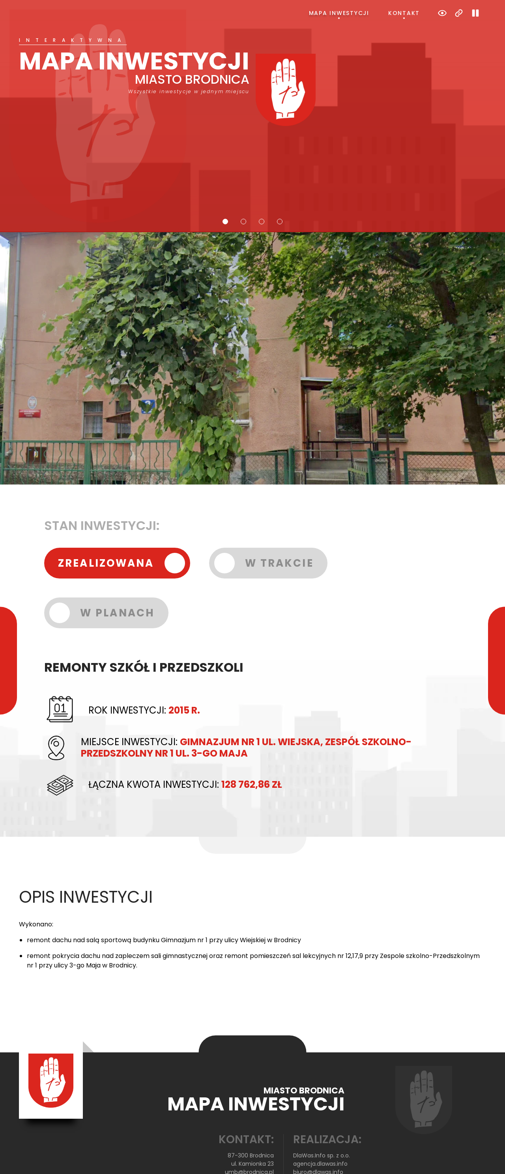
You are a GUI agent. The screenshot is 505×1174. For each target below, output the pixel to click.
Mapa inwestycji (339, 13)
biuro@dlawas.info (318, 1140)
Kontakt (404, 13)
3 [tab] (261, 190)
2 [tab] (243, 190)
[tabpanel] (252, 66)
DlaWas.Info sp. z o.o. (321, 1124)
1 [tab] (225, 190)
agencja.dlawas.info (320, 1132)
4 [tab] (279, 190)
